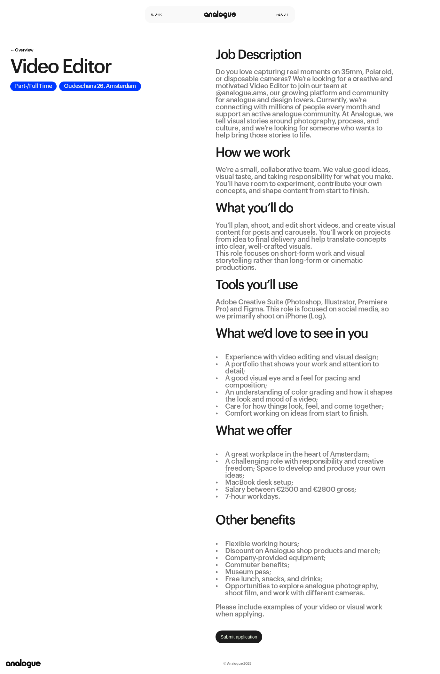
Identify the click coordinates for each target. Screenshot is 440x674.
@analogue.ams (241, 93)
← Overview (22, 50)
